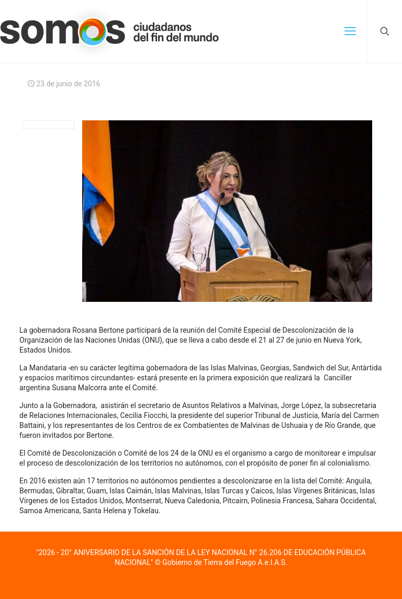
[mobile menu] (350, 31)
